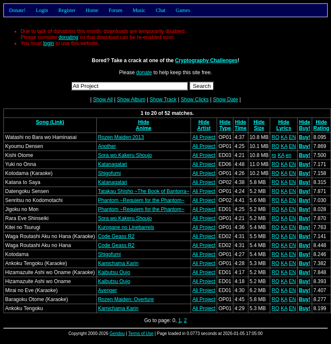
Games (183, 10)
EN (292, 137)
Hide (143, 122)
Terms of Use (140, 333)
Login (42, 10)
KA (284, 137)
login (48, 43)
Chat (161, 10)
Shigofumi (109, 173)
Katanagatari (112, 164)
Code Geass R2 (116, 236)
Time (241, 128)
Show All (103, 100)
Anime (144, 128)
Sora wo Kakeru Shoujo (125, 155)
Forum (115, 10)
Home (92, 10)
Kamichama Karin (118, 263)
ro (273, 155)
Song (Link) (50, 122)
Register (66, 10)
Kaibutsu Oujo (114, 272)
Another (107, 146)
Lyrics (283, 128)
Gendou (117, 333)
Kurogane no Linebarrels (126, 227)
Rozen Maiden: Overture (126, 299)
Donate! (17, 10)
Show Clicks (195, 100)
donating (68, 37)
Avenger (107, 290)
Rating (321, 128)
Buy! (304, 128)
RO (275, 137)
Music (139, 10)
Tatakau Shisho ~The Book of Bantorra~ (143, 191)
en (288, 155)
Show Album (131, 100)
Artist (203, 128)
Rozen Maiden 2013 (121, 137)
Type (225, 128)
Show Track (162, 100)
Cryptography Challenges (206, 60)
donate (144, 72)
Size (259, 128)
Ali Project (203, 137)
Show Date (225, 100)
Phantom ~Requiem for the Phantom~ (141, 200)
